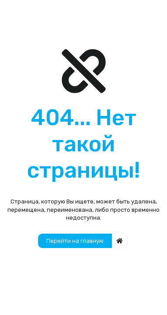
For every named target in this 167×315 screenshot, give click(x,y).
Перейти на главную (75, 241)
